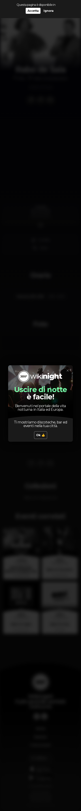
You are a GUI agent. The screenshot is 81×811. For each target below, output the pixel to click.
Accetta (33, 11)
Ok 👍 (40, 435)
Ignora (49, 11)
